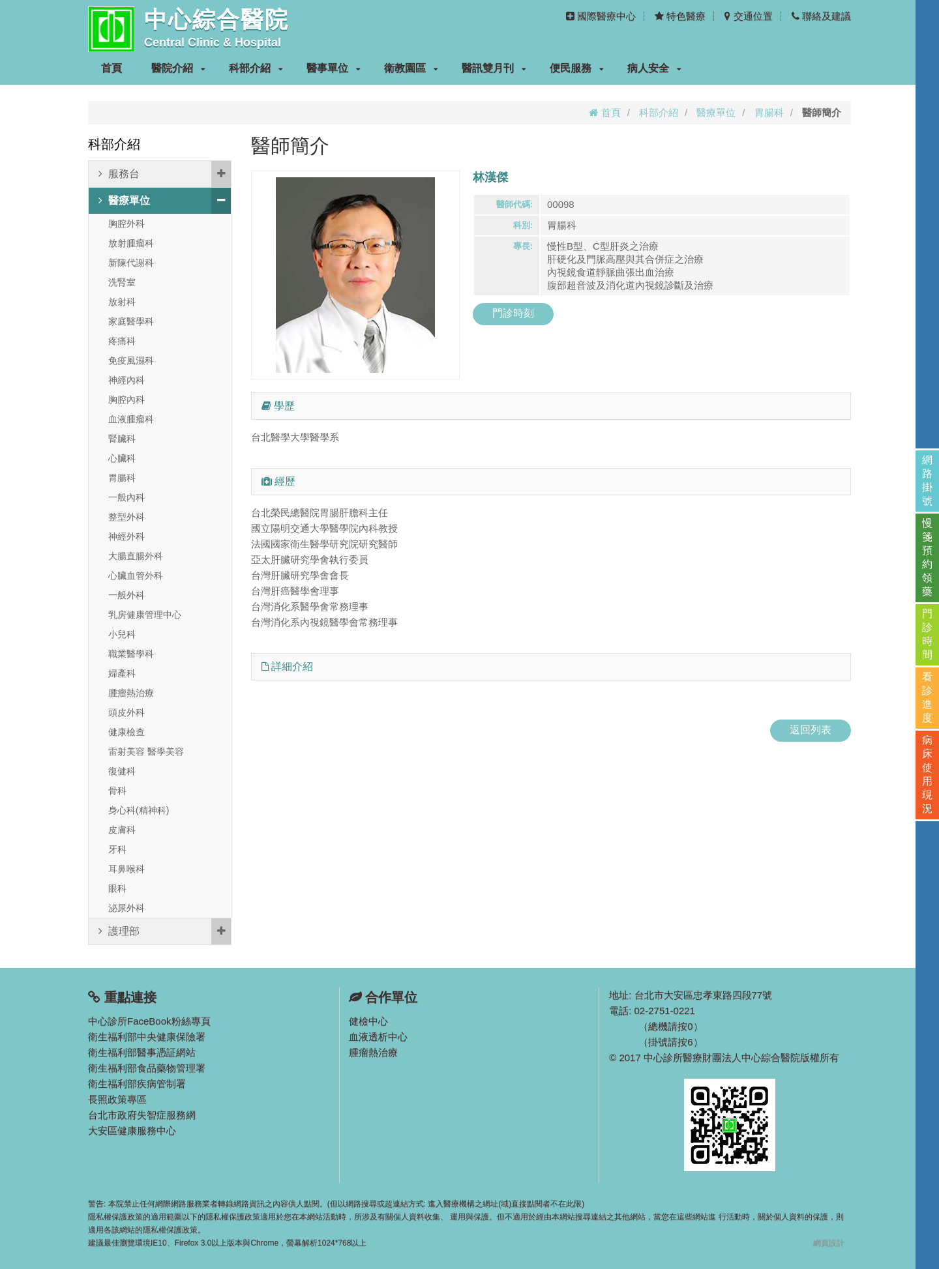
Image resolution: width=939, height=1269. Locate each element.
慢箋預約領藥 (927, 557)
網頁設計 (828, 1242)
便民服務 (577, 68)
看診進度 (927, 697)
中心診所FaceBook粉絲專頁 (149, 1021)
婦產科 (122, 673)
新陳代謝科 (131, 262)
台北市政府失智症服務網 (142, 1114)
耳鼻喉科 (126, 869)
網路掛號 (927, 480)
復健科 (122, 771)
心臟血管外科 (135, 575)
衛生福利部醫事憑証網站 (142, 1052)
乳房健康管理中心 (144, 614)
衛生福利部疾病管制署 (137, 1083)
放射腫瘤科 (131, 243)
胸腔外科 (126, 223)
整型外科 (126, 517)
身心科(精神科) (138, 810)
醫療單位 (716, 112)
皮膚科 (122, 829)
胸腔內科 (126, 399)
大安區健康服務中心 (132, 1130)
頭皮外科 (126, 712)
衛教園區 (411, 68)
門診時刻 (513, 313)
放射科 (122, 302)
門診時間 (927, 634)
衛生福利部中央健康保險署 (146, 1036)
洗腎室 (122, 282)
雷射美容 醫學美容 (146, 751)
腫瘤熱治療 (131, 693)
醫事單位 (333, 68)
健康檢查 (126, 732)
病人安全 (654, 68)
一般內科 (126, 497)
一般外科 (126, 595)
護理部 (164, 931)
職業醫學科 (131, 654)
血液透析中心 (378, 1036)
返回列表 (810, 729)
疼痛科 (122, 341)
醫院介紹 (178, 68)
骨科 (117, 790)
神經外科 (126, 536)
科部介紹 (256, 68)
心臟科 (122, 458)
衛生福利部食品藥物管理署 (146, 1067)
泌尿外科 (126, 908)
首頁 (111, 68)
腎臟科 (122, 438)
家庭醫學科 (131, 321)
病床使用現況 (927, 774)
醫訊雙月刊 (494, 68)
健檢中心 (368, 1021)
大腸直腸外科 (135, 556)
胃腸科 (769, 112)
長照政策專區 (117, 1099)
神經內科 (126, 380)
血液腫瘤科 (131, 419)
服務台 (164, 174)
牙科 (117, 849)
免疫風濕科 (131, 360)
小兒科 (122, 634)
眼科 (117, 888)
